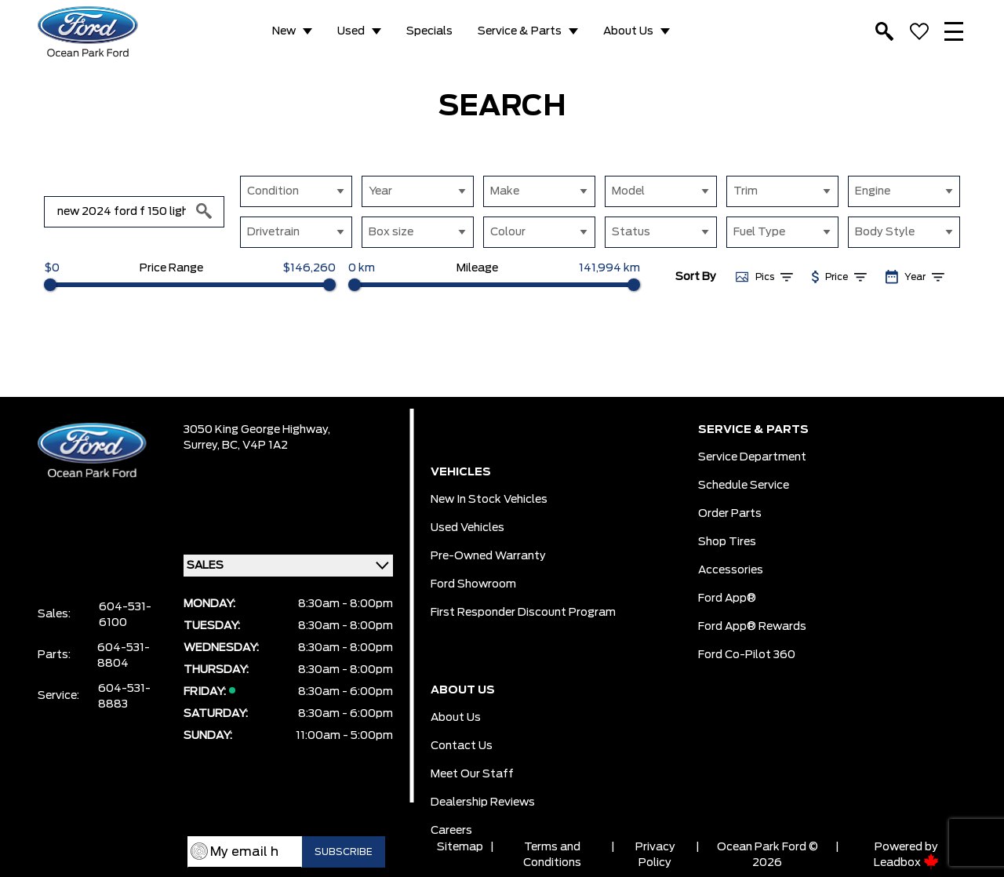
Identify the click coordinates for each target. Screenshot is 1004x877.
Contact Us (462, 746)
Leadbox (906, 862)
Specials (429, 31)
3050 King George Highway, (257, 429)
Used (351, 31)
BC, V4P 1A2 (255, 445)
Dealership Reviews (483, 802)
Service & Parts (520, 31)
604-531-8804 (123, 655)
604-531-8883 (124, 696)
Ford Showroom (473, 584)
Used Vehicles (467, 527)
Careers (451, 830)
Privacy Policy (655, 855)
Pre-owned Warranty (488, 556)
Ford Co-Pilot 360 (746, 655)
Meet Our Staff (472, 774)
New (284, 31)
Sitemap (460, 847)
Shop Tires (727, 542)
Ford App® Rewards (752, 626)
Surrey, (203, 445)
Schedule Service (743, 485)
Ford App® (727, 598)
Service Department (752, 457)
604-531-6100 (125, 615)
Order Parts (730, 513)
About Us (628, 31)
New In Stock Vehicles (489, 499)
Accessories (730, 570)
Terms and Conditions (552, 855)
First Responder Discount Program (523, 612)
